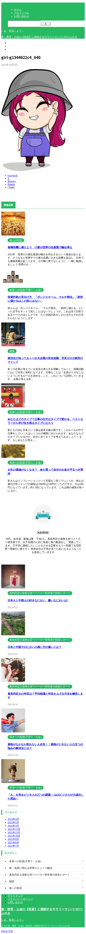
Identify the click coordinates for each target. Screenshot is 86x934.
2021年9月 (13, 839)
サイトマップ (15, 895)
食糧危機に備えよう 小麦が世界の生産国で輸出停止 (40, 247)
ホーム (11, 42)
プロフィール (15, 46)
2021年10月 (14, 835)
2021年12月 (14, 829)
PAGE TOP (7, 931)
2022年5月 (13, 822)
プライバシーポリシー (20, 899)
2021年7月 (13, 846)
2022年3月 (13, 825)
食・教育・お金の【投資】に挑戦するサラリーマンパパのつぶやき (39, 37)
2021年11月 (14, 832)
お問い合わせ (15, 49)
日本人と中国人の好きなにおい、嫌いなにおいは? (38, 600)
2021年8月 (13, 842)
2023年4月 (13, 819)
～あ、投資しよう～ (12, 920)
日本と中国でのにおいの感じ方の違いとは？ (34, 647)
